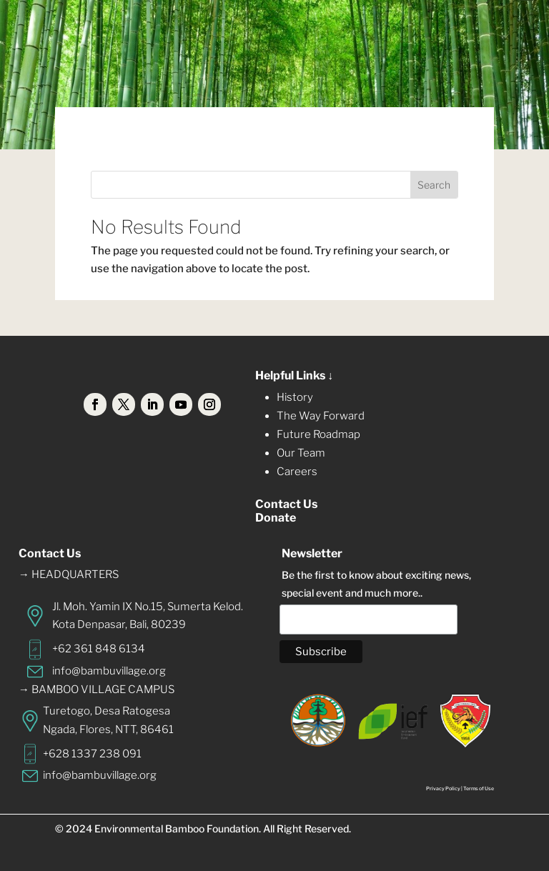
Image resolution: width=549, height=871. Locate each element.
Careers (297, 471)
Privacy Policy (443, 788)
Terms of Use (478, 788)
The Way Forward (321, 415)
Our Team (301, 453)
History (295, 397)
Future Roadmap (318, 434)
